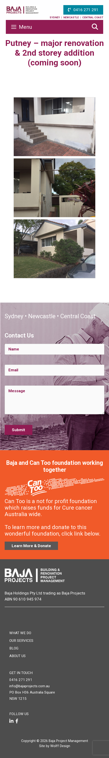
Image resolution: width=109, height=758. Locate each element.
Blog (13, 648)
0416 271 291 (86, 9)
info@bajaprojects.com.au (29, 686)
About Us (17, 656)
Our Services (21, 641)
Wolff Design (60, 746)
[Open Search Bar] (94, 27)
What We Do (20, 633)
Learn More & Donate (31, 545)
